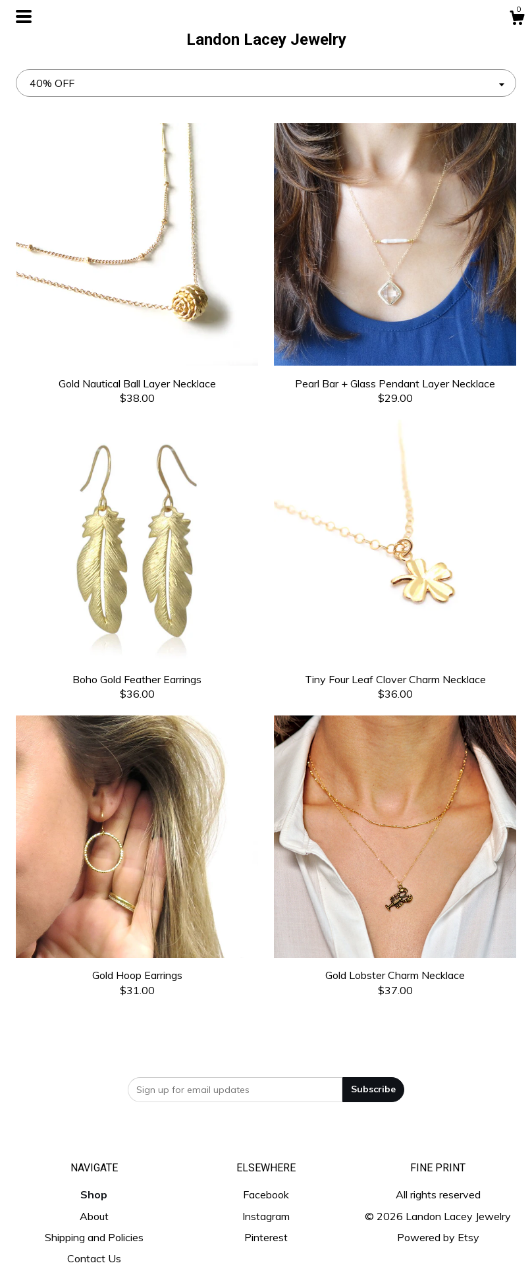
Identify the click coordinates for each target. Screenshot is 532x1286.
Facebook (266, 1194)
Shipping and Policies (94, 1237)
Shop (93, 1194)
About (94, 1216)
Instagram (266, 1216)
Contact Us (94, 1258)
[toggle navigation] (24, 16)
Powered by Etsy (438, 1237)
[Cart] (517, 20)
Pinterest (266, 1237)
